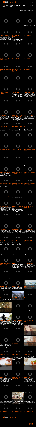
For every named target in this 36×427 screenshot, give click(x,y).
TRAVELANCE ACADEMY (9, 6)
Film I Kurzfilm (20, 5)
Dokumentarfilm (16, 5)
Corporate (7, 5)
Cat (30, 418)
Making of (24, 5)
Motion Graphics (11, 5)
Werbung (4, 5)
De (33, 418)
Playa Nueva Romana (28, 5)
